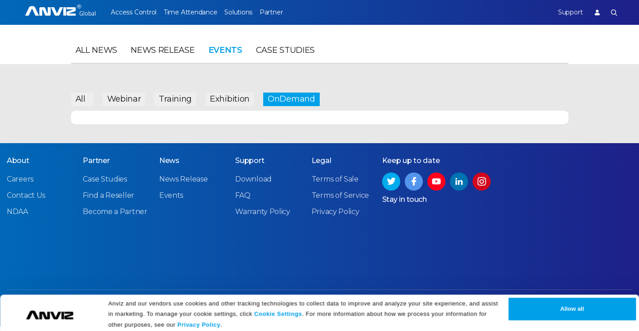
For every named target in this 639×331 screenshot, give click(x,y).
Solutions (250, 12)
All (80, 97)
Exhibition (230, 97)
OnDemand (291, 97)
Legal (321, 165)
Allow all (572, 305)
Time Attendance (196, 12)
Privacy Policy (198, 320)
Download (253, 184)
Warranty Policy (262, 216)
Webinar (124, 97)
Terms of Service (340, 200)
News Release (162, 57)
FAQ (242, 200)
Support (564, 12)
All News (97, 57)
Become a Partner (115, 216)
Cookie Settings (278, 309)
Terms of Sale (335, 184)
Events (225, 57)
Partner (289, 12)
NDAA (17, 216)
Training (175, 97)
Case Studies (285, 57)
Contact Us (26, 200)
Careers (20, 184)
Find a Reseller (108, 200)
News (169, 165)
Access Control (133, 12)
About (18, 165)
